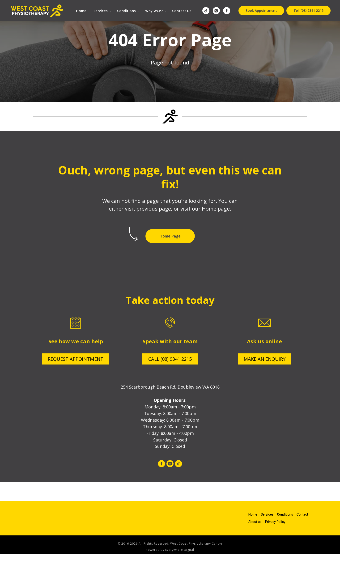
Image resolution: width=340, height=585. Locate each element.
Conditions (127, 10)
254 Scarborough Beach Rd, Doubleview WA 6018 (170, 387)
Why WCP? (154, 10)
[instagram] (216, 10)
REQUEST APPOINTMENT (75, 359)
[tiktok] (205, 10)
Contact (302, 514)
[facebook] (226, 10)
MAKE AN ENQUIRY (264, 359)
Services (101, 10)
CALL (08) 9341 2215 (170, 359)
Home (81, 10)
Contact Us (181, 10)
